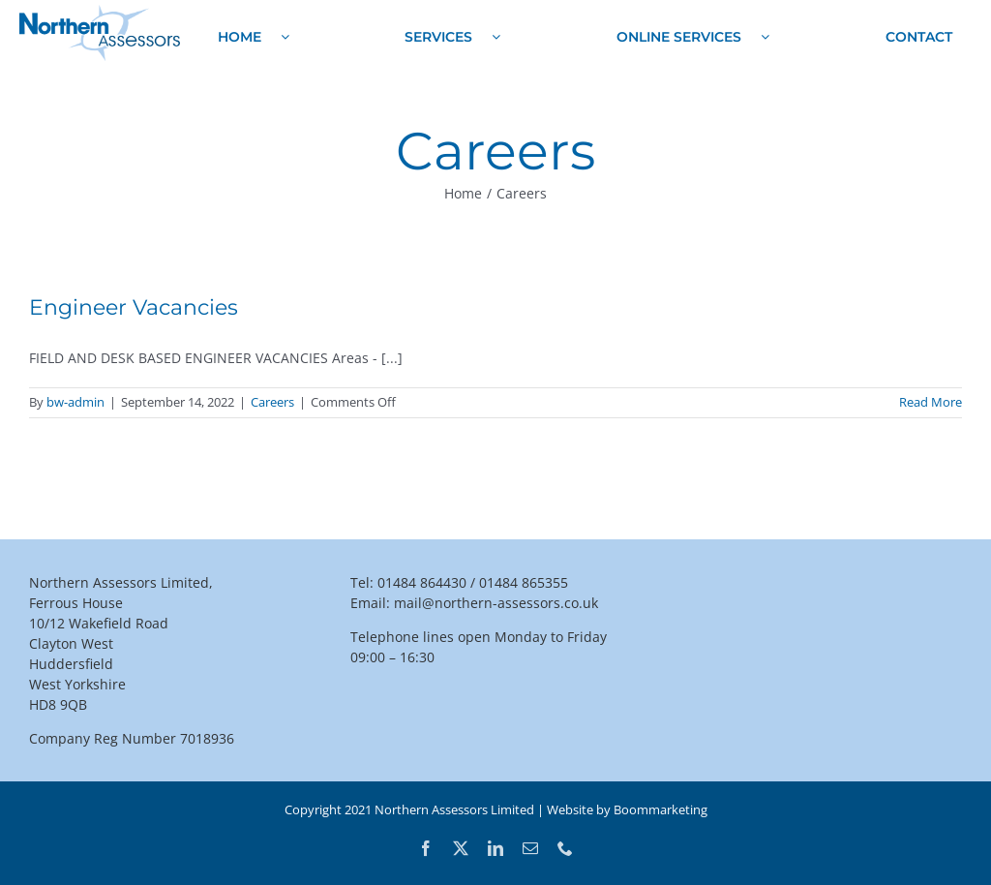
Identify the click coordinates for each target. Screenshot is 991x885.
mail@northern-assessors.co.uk (496, 603)
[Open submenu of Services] (496, 37)
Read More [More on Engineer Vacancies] (930, 402)
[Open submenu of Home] (285, 37)
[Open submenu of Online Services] (765, 37)
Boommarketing (660, 809)
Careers (272, 402)
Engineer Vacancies (133, 307)
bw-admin (75, 402)
